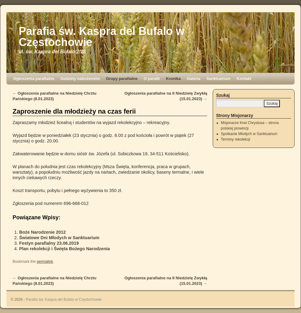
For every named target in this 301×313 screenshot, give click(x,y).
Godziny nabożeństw (80, 78)
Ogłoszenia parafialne (33, 78)
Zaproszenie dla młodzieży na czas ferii (74, 111)
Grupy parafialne (122, 78)
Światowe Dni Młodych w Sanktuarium (59, 237)
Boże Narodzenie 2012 (42, 232)
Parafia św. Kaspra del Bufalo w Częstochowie (102, 36)
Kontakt (244, 78)
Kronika (173, 78)
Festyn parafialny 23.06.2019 (49, 243)
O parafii (152, 78)
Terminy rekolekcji (235, 139)
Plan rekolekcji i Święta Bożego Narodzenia (64, 248)
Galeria (193, 78)
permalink (45, 261)
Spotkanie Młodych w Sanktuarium (249, 134)
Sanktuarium (218, 78)
